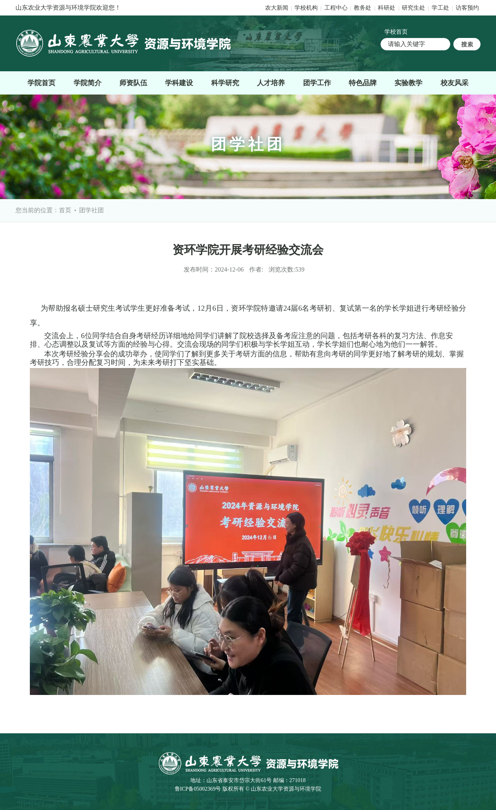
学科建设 (179, 83)
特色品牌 (363, 83)
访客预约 (467, 8)
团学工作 (317, 83)
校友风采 (454, 83)
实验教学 (408, 83)
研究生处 (413, 8)
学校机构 (306, 8)
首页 (65, 210)
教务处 (363, 8)
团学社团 (91, 210)
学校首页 (396, 32)
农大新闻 (276, 8)
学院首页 (41, 83)
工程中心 (336, 8)
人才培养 (271, 83)
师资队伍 (133, 83)
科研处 (387, 8)
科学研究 (225, 83)
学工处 (441, 8)
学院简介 (88, 83)
